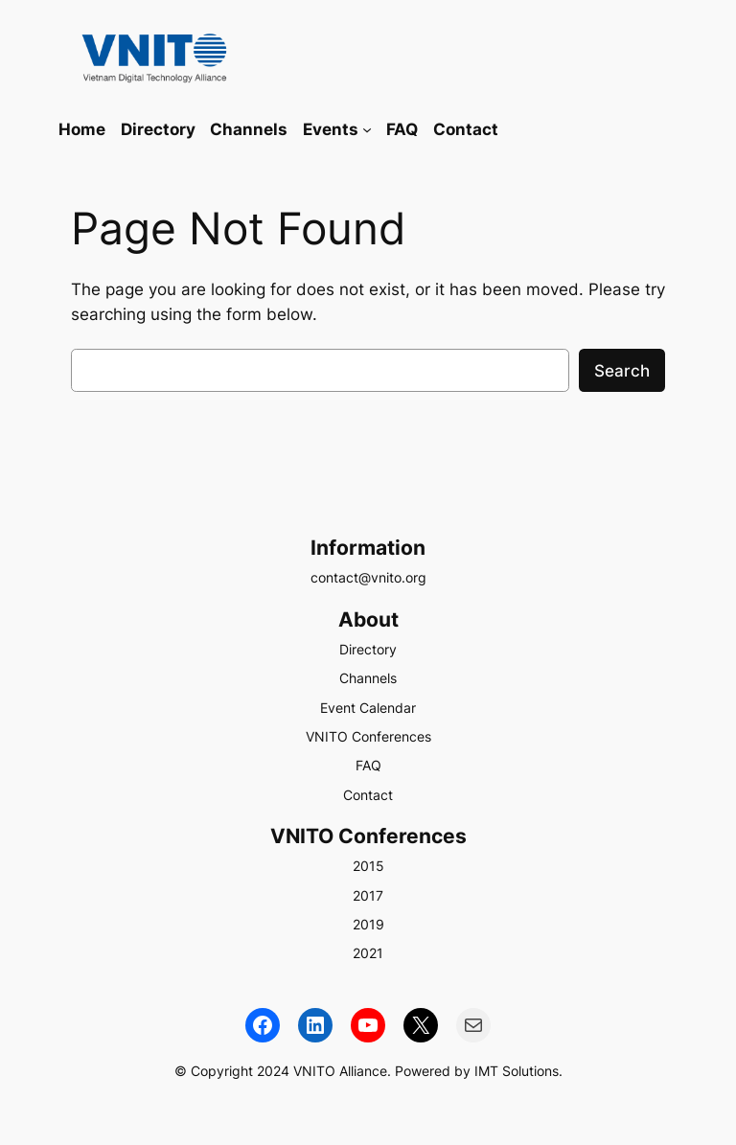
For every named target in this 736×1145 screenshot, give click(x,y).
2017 (368, 895)
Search (622, 370)
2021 (368, 953)
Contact (368, 795)
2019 (368, 924)
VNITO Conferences (368, 736)
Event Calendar (368, 707)
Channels (368, 678)
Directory (368, 649)
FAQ (368, 765)
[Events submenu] (367, 129)
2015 (368, 866)
